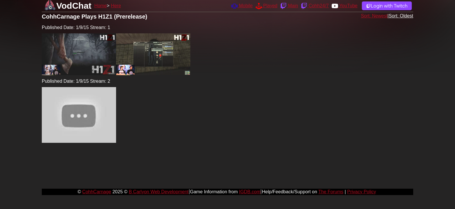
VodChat (73, 5)
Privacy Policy (361, 191)
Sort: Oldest (401, 15)
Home (100, 5)
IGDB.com (250, 191)
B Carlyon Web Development (159, 191)
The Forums (330, 191)
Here (116, 5)
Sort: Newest (374, 15)
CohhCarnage (96, 191)
